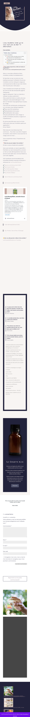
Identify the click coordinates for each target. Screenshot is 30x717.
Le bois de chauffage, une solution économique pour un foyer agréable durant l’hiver (14, 355)
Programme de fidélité (11, 378)
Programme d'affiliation (11, 384)
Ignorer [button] (15, 716)
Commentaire (7, 526)
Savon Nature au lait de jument (13, 176)
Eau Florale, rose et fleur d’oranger (14, 230)
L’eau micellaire (8, 54)
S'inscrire (15, 485)
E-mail (5, 545)
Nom (5, 540)
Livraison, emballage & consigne (13, 367)
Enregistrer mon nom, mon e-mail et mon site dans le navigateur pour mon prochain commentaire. (14, 558)
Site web (5, 551)
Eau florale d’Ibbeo (10, 172)
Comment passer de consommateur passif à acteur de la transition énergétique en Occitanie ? (14, 346)
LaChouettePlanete (15, 162)
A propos (8, 369)
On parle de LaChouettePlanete (13, 382)
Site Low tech (9, 373)
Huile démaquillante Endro (12, 170)
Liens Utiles (8, 371)
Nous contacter (9, 386)
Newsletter (8, 388)
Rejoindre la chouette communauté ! (15, 579)
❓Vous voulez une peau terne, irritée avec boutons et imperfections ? (15, 57)
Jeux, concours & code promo (13, 380)
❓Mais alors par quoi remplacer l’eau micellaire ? (15, 60)
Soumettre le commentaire (20, 563)
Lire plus (15, 610)
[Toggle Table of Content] (24, 53)
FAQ (7, 376)
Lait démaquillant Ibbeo (11, 169)
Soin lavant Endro (10, 167)
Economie (18, 602)
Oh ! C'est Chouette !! (23, 714)
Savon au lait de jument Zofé (13, 165)
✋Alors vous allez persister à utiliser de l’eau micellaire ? (16, 63)
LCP (9, 600)
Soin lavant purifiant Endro (12, 183)
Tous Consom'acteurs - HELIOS (13, 390)
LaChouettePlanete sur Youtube (12, 240)
